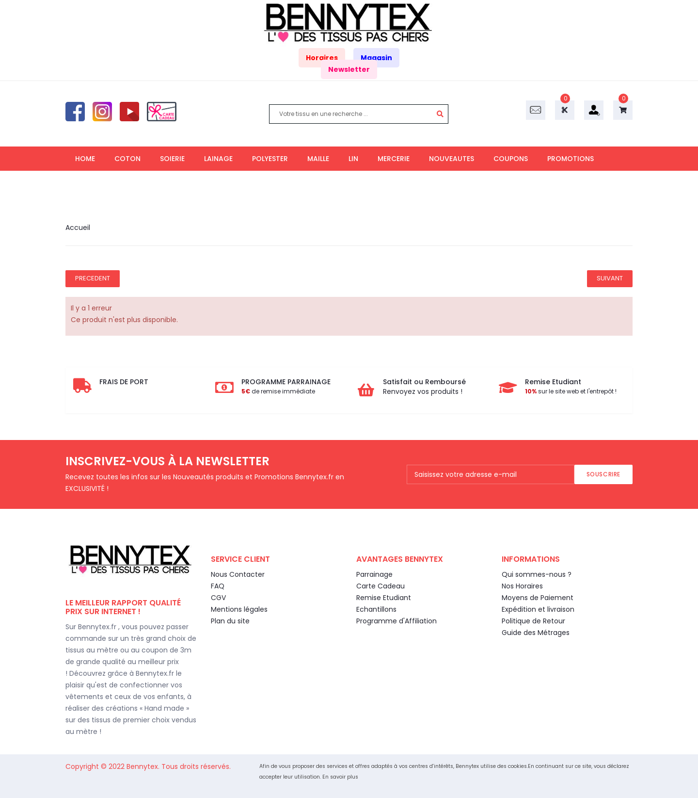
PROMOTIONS (570, 158)
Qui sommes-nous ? (536, 574)
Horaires (322, 58)
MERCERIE (394, 158)
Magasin (376, 58)
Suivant (610, 278)
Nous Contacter (238, 574)
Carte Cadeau (380, 586)
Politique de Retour (533, 621)
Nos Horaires (522, 586)
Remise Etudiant (383, 598)
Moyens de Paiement (537, 598)
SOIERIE (172, 158)
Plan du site (230, 621)
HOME (85, 158)
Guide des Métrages (536, 632)
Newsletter (349, 69)
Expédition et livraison (538, 609)
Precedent (92, 278)
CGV (218, 598)
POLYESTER (270, 158)
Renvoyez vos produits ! (422, 391)
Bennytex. (144, 766)
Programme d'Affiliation (396, 621)
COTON (127, 158)
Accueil (77, 227)
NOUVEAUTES (451, 158)
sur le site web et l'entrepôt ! (571, 391)
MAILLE (318, 158)
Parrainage (374, 574)
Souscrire (603, 474)
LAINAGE (218, 158)
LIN (353, 158)
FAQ (217, 586)
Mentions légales (239, 609)
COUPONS (510, 158)
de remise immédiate (278, 391)
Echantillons (376, 609)
